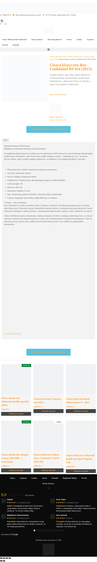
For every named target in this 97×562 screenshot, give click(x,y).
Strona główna (55, 57)
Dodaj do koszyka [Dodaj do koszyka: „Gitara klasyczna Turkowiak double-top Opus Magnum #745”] (81, 471)
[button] (2, 21)
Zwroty (84, 478)
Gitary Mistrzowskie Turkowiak (14, 39)
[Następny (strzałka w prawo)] (4, 560)
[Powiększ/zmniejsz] (1, 558)
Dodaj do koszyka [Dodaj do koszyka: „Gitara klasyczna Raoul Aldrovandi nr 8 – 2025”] (81, 411)
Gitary (64, 57)
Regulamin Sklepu (70, 478)
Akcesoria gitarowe (54, 39)
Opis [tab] (5, 140)
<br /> (48, 253)
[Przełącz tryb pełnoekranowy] (4, 558)
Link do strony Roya (12, 334)
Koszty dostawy (48, 483)
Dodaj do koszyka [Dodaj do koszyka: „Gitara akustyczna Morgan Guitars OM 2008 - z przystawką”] (16, 470)
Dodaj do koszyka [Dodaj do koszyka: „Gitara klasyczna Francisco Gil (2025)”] (48, 411)
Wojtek (10, 499)
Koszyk (5, 45)
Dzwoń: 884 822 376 (58, 120)
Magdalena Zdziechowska (18, 515)
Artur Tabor (61, 499)
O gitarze (90, 39)
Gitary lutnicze (37, 39)
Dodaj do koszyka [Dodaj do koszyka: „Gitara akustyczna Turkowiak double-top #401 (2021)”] (16, 414)
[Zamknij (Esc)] (10, 558)
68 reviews (29, 495)
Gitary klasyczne (75, 57)
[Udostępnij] (7, 558)
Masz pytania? (56, 117)
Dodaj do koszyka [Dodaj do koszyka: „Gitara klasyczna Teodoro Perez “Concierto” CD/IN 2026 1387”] (48, 470)
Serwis (69, 39)
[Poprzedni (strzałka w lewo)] (1, 560)
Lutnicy (79, 39)
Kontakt (16, 45)
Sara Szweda (61, 515)
